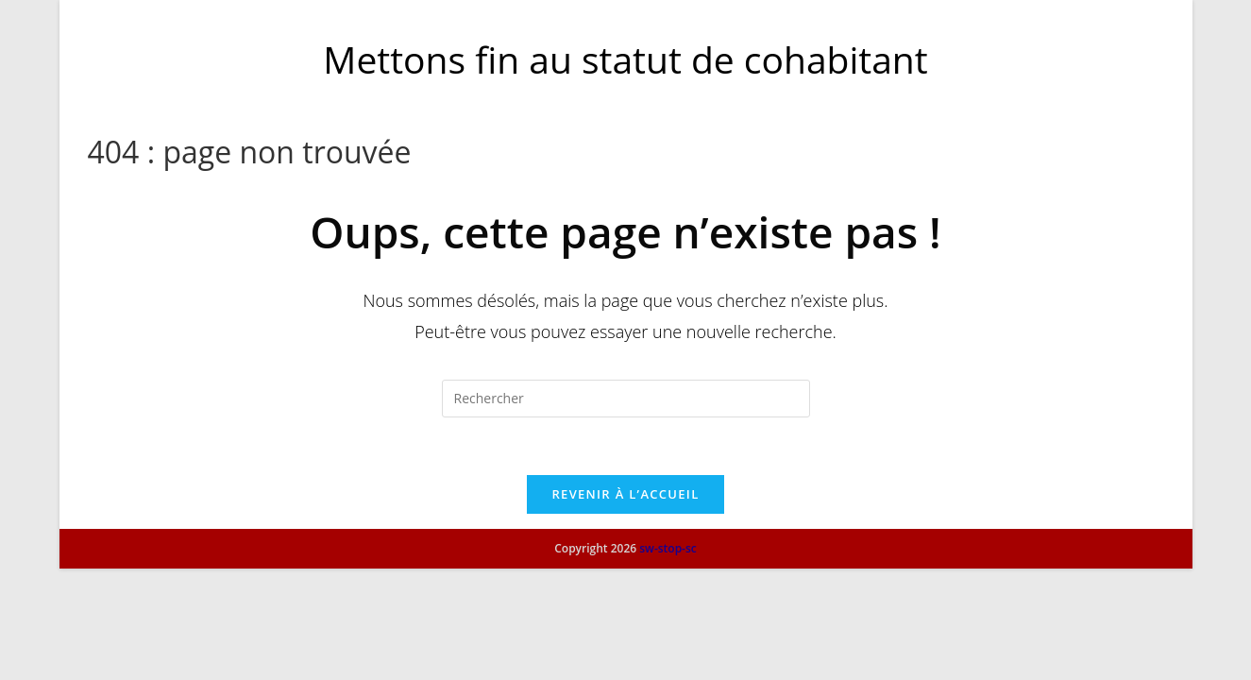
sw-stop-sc (668, 660)
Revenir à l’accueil (625, 493)
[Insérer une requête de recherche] (626, 398)
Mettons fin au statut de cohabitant (625, 59)
